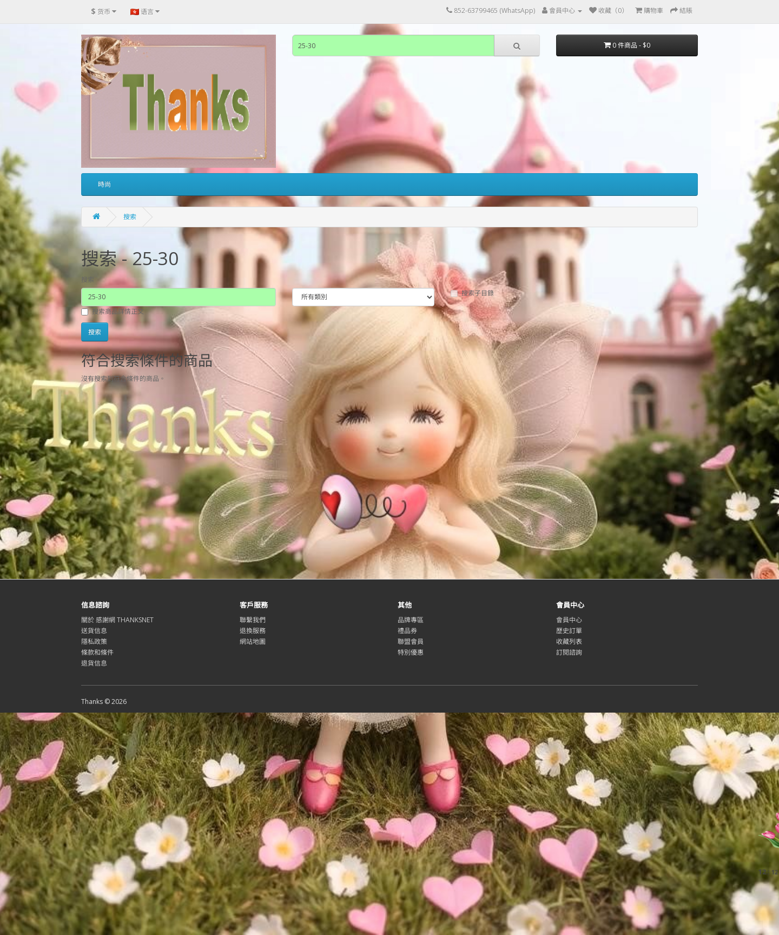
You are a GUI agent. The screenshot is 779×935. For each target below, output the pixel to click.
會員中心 (569, 619)
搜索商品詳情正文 (112, 311)
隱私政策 (94, 641)
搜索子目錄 (472, 293)
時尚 (104, 184)
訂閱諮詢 (569, 652)
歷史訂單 (569, 630)
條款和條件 (97, 652)
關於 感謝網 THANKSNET (117, 619)
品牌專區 (411, 619)
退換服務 (253, 630)
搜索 (129, 216)
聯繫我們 (253, 619)
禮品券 (407, 630)
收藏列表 (569, 641)
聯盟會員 (411, 641)
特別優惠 (411, 652)
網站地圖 (253, 641)
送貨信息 (94, 630)
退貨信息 (94, 663)
